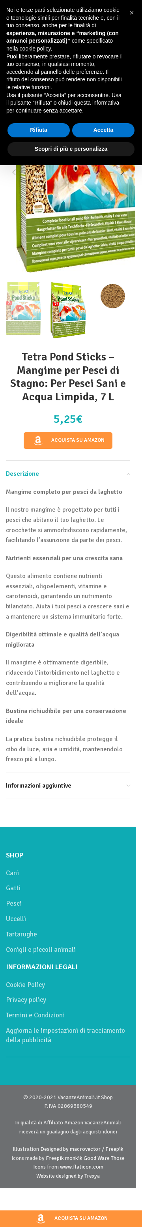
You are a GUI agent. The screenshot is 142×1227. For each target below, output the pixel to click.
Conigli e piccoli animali (41, 950)
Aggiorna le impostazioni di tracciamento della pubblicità (65, 1035)
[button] (14, 172)
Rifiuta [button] (38, 130)
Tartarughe (21, 934)
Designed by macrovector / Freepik (81, 1149)
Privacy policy (26, 1000)
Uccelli (16, 919)
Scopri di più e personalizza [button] (71, 149)
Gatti (13, 888)
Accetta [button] (103, 130)
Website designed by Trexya (68, 1176)
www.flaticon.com (81, 1166)
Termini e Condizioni (35, 1015)
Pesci (14, 903)
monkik (73, 1158)
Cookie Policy (25, 985)
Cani (12, 873)
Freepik (55, 1158)
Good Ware (97, 1158)
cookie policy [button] (34, 48)
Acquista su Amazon (68, 440)
